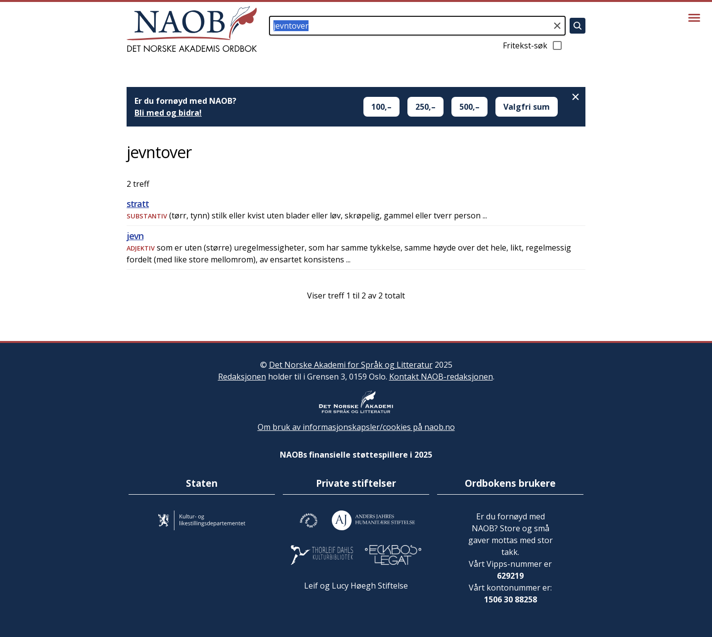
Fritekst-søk (533, 45)
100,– (381, 106)
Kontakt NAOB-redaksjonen (441, 376)
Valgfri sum (526, 106)
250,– (425, 106)
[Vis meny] (694, 18)
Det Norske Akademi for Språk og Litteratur (351, 364)
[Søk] (577, 26)
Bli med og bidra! (168, 112)
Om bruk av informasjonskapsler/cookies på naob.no (356, 427)
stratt (138, 204)
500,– (469, 106)
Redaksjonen (242, 376)
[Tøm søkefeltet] (557, 25)
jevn (135, 236)
